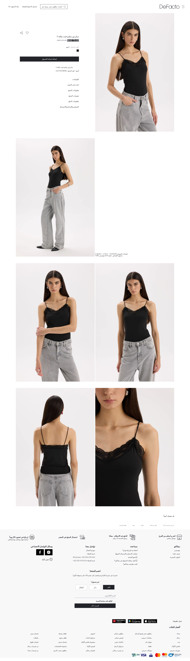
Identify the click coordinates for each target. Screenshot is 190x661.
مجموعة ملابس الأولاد (88, 642)
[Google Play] (134, 621)
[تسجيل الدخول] (32, 6)
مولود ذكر (148, 642)
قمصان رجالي (90, 650)
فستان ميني (34, 634)
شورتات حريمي (175, 650)
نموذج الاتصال (90, 550)
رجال (178, 638)
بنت (178, 642)
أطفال (81, 587)
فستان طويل (34, 642)
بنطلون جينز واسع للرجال (143, 634)
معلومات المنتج (73, 90)
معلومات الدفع (74, 101)
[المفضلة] (24, 6)
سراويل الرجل (118, 646)
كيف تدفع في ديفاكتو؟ (130, 564)
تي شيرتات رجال (32, 646)
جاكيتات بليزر (119, 642)
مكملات (35, 638)
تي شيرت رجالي (118, 650)
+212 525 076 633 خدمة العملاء (84, 561)
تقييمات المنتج (74, 96)
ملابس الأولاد (176, 646)
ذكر (95, 587)
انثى (108, 587)
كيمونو (93, 634)
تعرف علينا (176, 554)
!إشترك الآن (95, 606)
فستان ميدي (62, 642)
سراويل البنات (90, 638)
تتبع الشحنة (132, 557)
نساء (178, 634)
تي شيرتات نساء (33, 650)
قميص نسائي (119, 638)
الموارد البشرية (175, 557)
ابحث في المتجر (73, 85)
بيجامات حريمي (146, 638)
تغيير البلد (45, 559)
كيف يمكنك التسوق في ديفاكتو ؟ (125, 561)
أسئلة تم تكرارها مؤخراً (130, 550)
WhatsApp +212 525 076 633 (84, 557)
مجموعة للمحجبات (60, 646)
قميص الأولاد (91, 646)
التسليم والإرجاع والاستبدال (69, 107)
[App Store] (150, 621)
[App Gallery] (119, 621)
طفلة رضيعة (63, 634)
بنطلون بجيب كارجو (60, 650)
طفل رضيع (63, 638)
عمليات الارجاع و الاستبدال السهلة (126, 554)
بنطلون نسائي (118, 634)
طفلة (150, 646)
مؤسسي (177, 550)
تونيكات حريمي (147, 650)
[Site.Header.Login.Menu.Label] (183, 6)
